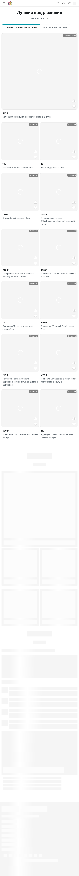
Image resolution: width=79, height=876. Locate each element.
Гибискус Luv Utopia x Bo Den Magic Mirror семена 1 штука (58, 380)
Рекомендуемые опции (52, 167)
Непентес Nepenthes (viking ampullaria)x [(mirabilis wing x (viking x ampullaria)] (20, 381)
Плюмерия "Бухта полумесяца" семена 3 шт (18, 327)
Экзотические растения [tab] (55, 27)
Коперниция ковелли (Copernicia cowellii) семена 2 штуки (18, 275)
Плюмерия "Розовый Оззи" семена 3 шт (58, 327)
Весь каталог (39, 18)
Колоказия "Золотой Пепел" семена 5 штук (20, 436)
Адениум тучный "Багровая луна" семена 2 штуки (57, 436)
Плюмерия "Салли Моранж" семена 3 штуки (58, 275)
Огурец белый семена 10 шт (16, 218)
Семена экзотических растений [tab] (21, 27)
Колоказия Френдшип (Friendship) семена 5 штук (26, 117)
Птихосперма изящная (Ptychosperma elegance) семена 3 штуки (58, 221)
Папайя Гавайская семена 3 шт (18, 167)
